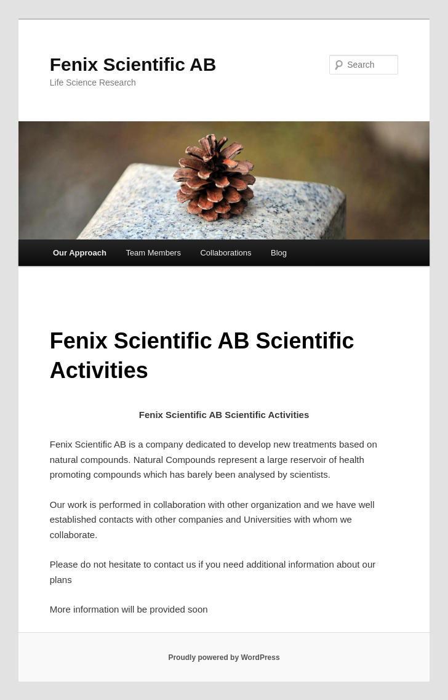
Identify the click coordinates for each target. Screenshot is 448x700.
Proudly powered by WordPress (223, 657)
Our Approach (79, 252)
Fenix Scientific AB (133, 64)
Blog (279, 252)
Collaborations (225, 252)
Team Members (153, 252)
